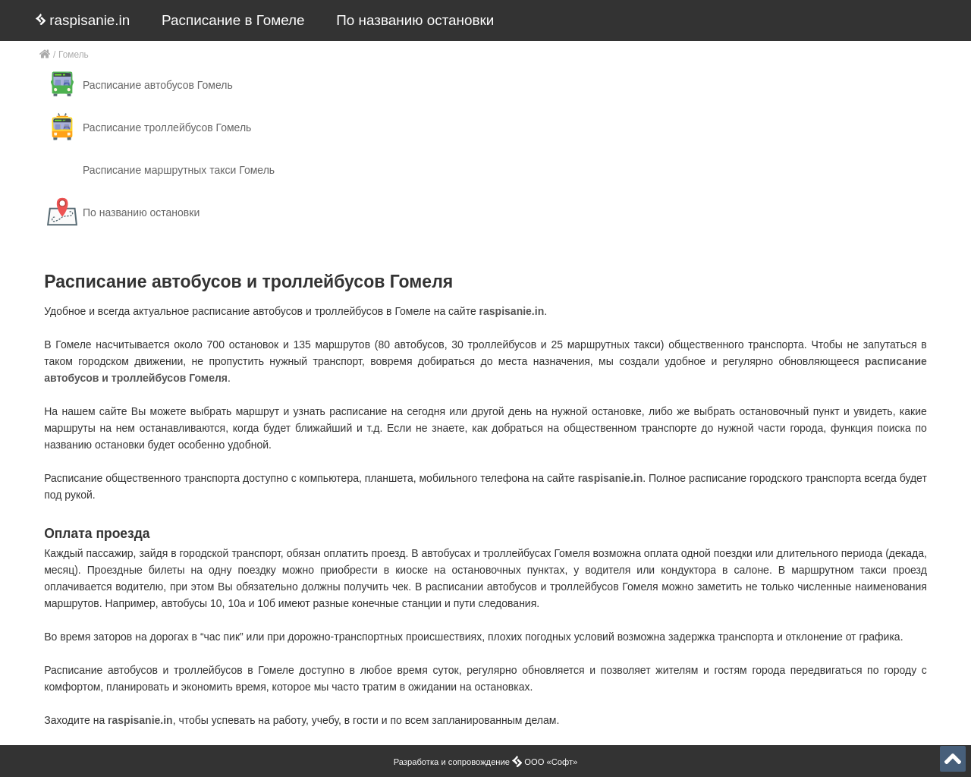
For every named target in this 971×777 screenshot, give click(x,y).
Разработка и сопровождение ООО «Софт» (486, 761)
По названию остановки (415, 20)
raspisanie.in (83, 20)
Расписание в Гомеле (233, 20)
